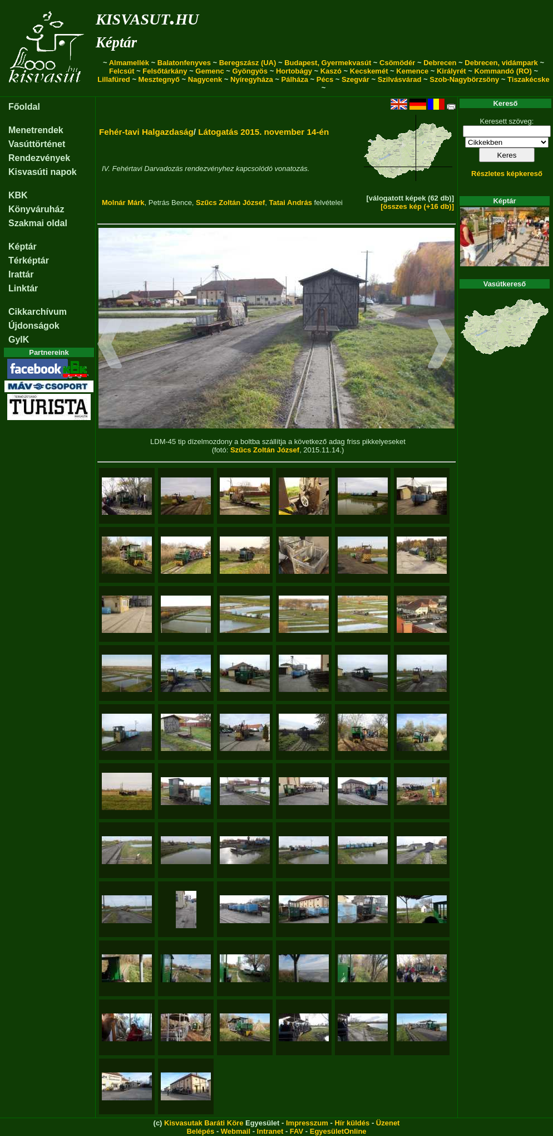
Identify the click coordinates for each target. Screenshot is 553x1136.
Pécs (325, 79)
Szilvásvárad (400, 79)
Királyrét (451, 71)
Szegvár (355, 79)
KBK (18, 195)
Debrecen (439, 62)
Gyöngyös (250, 71)
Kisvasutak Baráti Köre (203, 1123)
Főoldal (24, 106)
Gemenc (209, 71)
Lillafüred (113, 79)
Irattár (20, 274)
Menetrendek (35, 130)
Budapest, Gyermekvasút (327, 62)
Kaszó (331, 71)
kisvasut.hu (147, 17)
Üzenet (388, 1123)
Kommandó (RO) (503, 71)
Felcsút (122, 71)
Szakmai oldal (37, 223)
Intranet (270, 1131)
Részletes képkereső (506, 173)
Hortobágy (294, 71)
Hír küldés (351, 1123)
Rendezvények (39, 158)
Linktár (23, 288)
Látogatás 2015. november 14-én (263, 131)
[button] (109, 345)
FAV (296, 1131)
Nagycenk (205, 79)
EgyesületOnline (338, 1131)
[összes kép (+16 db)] (417, 206)
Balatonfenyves (184, 62)
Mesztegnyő (159, 79)
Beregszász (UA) (247, 62)
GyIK (18, 339)
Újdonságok (34, 325)
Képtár (116, 42)
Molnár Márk (123, 202)
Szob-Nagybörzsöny (464, 79)
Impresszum (307, 1123)
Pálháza (295, 79)
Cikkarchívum (37, 311)
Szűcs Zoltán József (230, 202)
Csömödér (397, 62)
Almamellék (129, 62)
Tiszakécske (528, 79)
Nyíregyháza (251, 79)
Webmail (235, 1131)
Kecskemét (369, 71)
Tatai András (290, 202)
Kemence (412, 71)
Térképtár (28, 260)
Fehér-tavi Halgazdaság (146, 131)
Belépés (200, 1131)
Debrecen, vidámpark (501, 62)
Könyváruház (36, 209)
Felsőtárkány (164, 71)
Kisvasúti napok (42, 172)
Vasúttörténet (36, 144)
